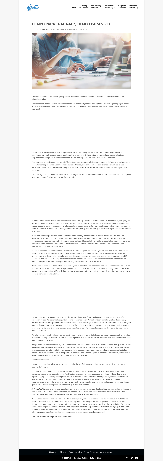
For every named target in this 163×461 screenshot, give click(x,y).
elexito (36, 29)
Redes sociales (75, 452)
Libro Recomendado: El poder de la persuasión (52, 416)
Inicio (74, 8)
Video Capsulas (91, 452)
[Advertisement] (81, 132)
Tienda (63, 452)
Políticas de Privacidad (91, 458)
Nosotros (53, 452)
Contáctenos (106, 452)
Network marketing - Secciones (76, 29)
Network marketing (57, 29)
